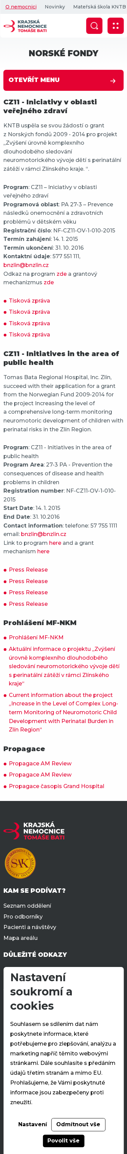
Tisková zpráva (29, 300)
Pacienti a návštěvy (29, 927)
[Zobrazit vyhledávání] (94, 26)
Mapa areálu (20, 938)
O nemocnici (20, 7)
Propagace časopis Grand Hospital (56, 786)
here (55, 543)
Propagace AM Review (40, 763)
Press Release (28, 569)
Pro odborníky (23, 916)
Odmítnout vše (78, 1124)
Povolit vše (63, 1140)
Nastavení (32, 1124)
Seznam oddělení (27, 906)
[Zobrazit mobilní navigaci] (115, 26)
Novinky (54, 7)
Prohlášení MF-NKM (36, 637)
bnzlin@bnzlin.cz (26, 265)
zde (62, 274)
